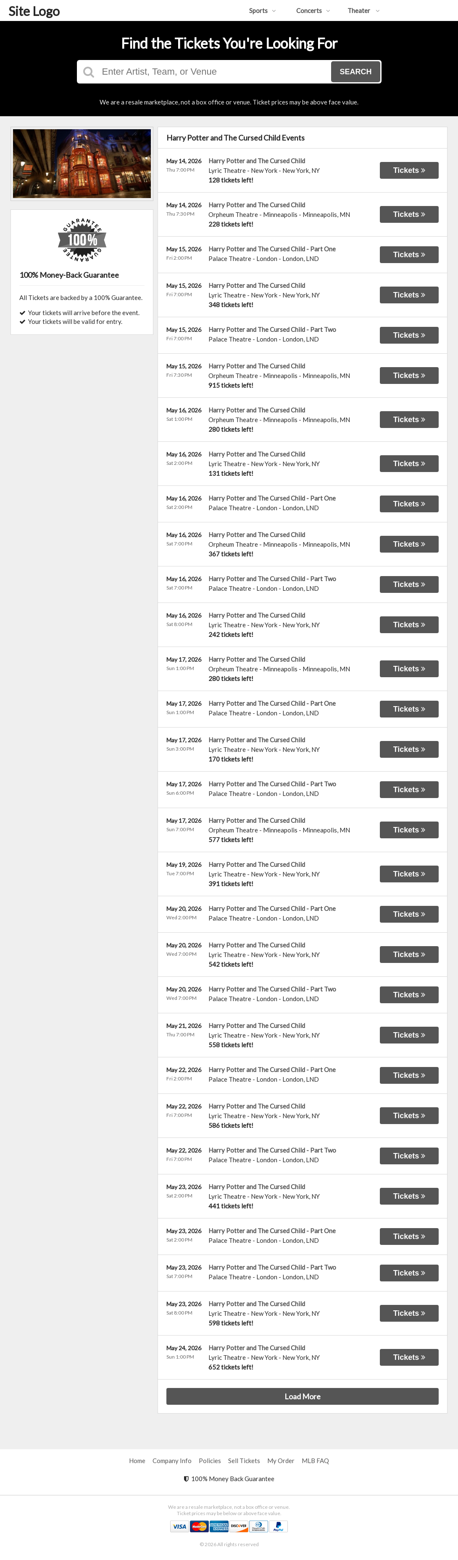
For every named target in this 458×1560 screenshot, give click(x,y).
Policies (210, 1460)
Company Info (172, 1460)
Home (137, 1460)
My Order (281, 1460)
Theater (363, 10)
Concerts (313, 10)
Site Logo (34, 10)
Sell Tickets (244, 1460)
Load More (302, 1396)
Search (355, 72)
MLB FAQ (315, 1460)
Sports (262, 10)
